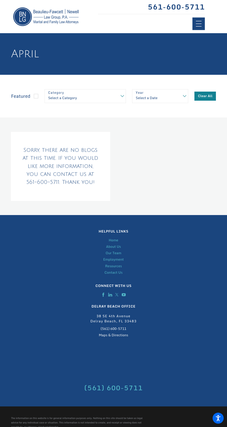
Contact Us (113, 272)
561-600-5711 (176, 7)
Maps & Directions (113, 335)
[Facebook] (103, 295)
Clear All (205, 96)
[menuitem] (113, 240)
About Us (113, 246)
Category (56, 93)
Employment (113, 259)
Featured (20, 96)
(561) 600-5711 (113, 328)
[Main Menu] (198, 23)
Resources (113, 266)
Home (113, 240)
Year (140, 93)
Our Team (113, 253)
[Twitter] (117, 295)
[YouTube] (124, 295)
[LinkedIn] (110, 295)
